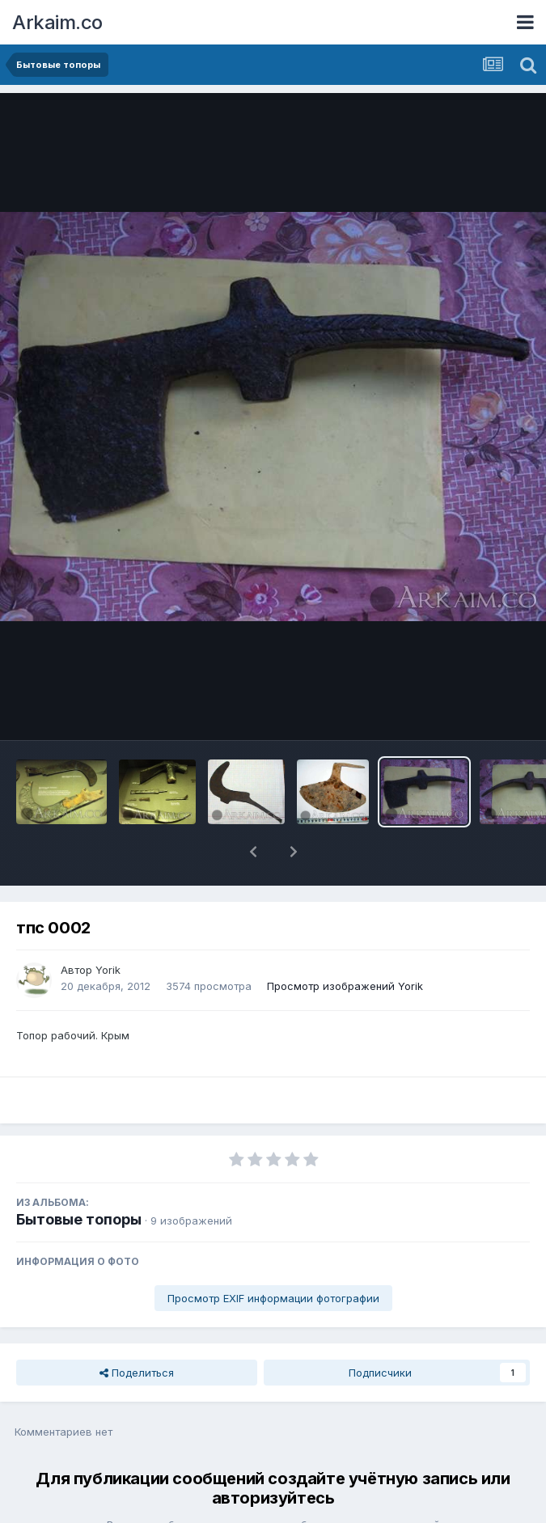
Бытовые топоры (79, 1177)
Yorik (108, 927)
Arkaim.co (57, 22)
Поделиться (136, 1330)
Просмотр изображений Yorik (345, 943)
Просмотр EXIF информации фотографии (273, 1256)
